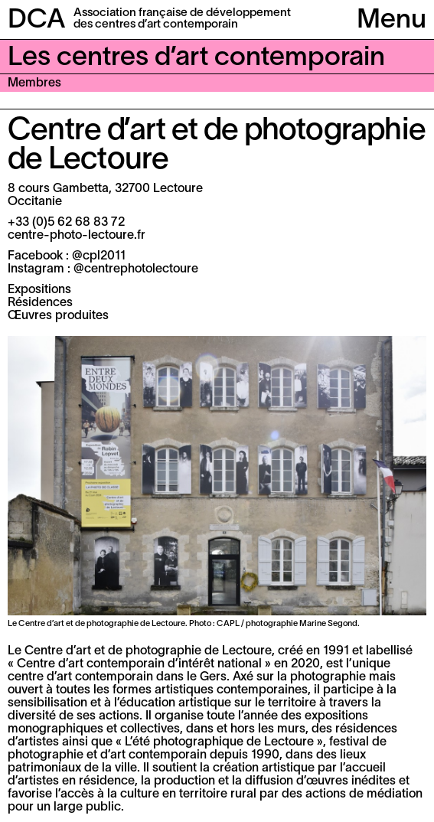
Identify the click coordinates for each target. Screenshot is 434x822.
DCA (37, 20)
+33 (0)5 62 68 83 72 (66, 222)
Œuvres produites (58, 316)
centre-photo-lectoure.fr (76, 235)
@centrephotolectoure (135, 269)
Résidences (40, 303)
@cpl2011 (99, 256)
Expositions (39, 290)
